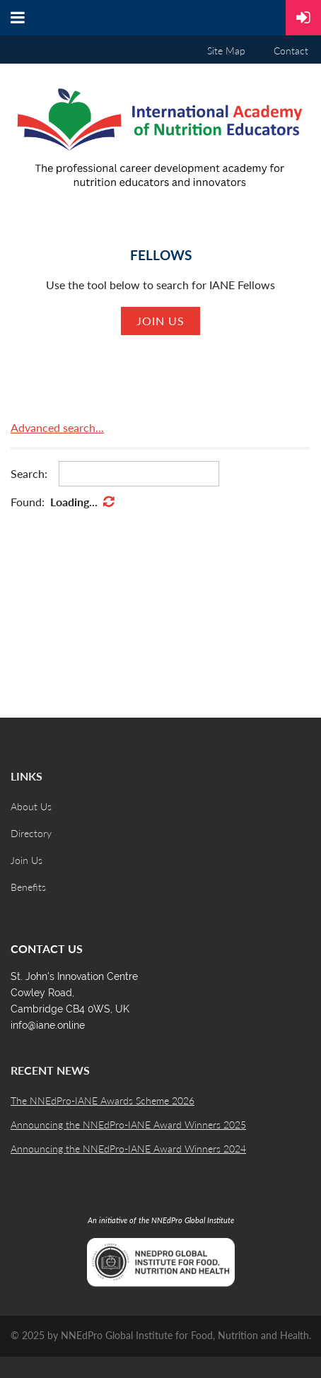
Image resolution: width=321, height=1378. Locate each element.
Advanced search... (57, 427)
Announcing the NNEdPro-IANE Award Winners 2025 (128, 1125)
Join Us (26, 860)
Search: (29, 473)
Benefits (28, 887)
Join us (160, 320)
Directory (31, 833)
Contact (291, 51)
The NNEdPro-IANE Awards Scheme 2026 (102, 1100)
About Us (31, 806)
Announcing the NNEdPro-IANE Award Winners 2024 (128, 1149)
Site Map (226, 51)
